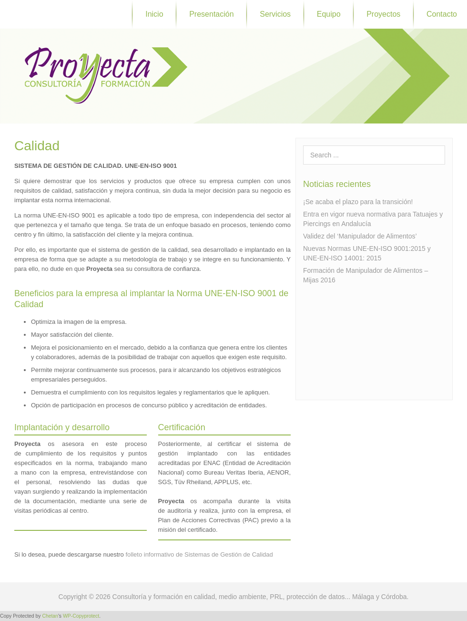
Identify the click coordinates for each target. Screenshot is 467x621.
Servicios (275, 14)
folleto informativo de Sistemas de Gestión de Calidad (199, 554)
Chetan (50, 616)
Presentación (211, 14)
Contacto (441, 14)
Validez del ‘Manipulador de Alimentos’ (360, 236)
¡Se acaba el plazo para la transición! (358, 202)
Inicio (154, 14)
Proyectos (383, 14)
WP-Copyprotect (81, 616)
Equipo (329, 14)
